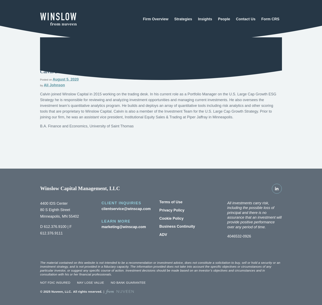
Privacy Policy (170, 210)
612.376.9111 (50, 233)
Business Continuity (175, 226)
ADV (162, 234)
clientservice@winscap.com (123, 209)
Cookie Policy (170, 218)
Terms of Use (169, 202)
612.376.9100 (53, 226)
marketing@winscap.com (121, 227)
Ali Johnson (53, 85)
